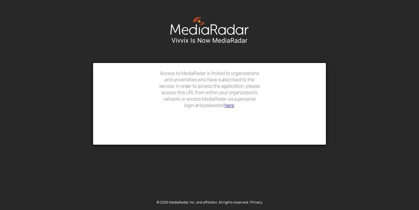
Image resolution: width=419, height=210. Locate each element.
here (229, 105)
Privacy (256, 202)
